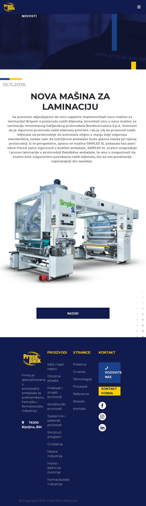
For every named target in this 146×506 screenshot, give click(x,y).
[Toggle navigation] (139, 7)
